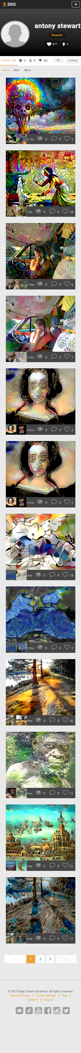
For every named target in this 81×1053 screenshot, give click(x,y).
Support (48, 999)
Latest (5, 70)
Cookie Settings (45, 995)
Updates (32, 999)
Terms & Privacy (19, 995)
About (27, 70)
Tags (64, 995)
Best (16, 70)
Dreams (8, 60)
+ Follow (72, 60)
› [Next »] (66, 959)
